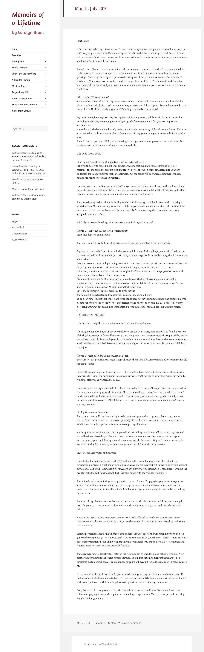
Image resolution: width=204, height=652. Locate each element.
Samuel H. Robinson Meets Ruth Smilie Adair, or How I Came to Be (29, 156)
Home (15, 48)
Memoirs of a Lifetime (28, 18)
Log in (15, 221)
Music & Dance (19, 85)
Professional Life (20, 92)
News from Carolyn (21, 110)
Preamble (16, 55)
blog (113, 623)
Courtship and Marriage (24, 73)
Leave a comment (131, 623)
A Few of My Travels (22, 98)
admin (102, 623)
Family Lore (18, 61)
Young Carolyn (19, 67)
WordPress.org (19, 239)
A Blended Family (21, 79)
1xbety (94, 323)
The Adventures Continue (24, 104)
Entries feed (18, 227)
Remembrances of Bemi (32, 189)
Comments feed (20, 233)
